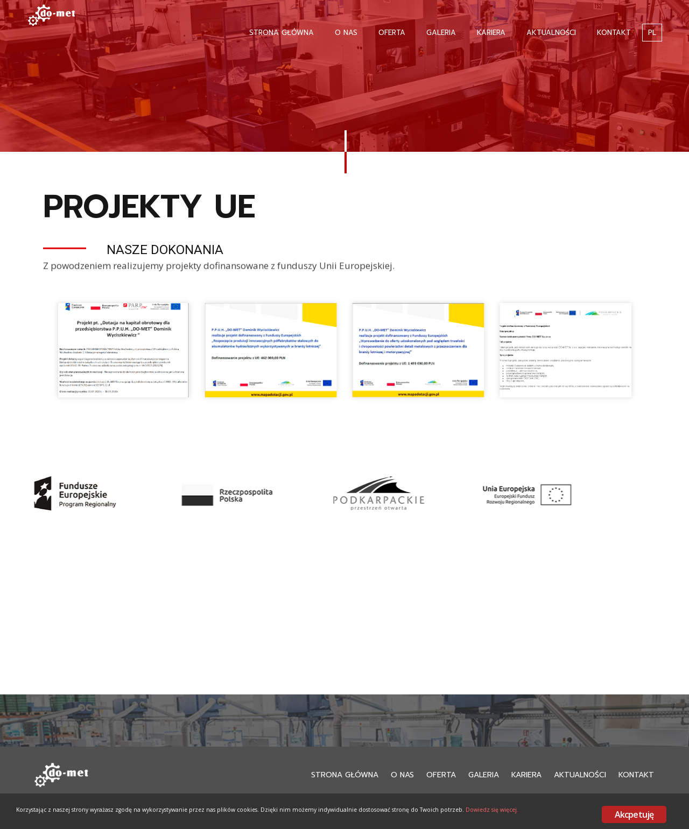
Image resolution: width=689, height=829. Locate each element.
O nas (346, 32)
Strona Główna (281, 32)
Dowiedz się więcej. (119, 822)
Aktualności (551, 32)
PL (652, 32)
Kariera (491, 32)
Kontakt (614, 32)
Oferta (391, 32)
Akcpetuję (634, 814)
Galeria (441, 32)
